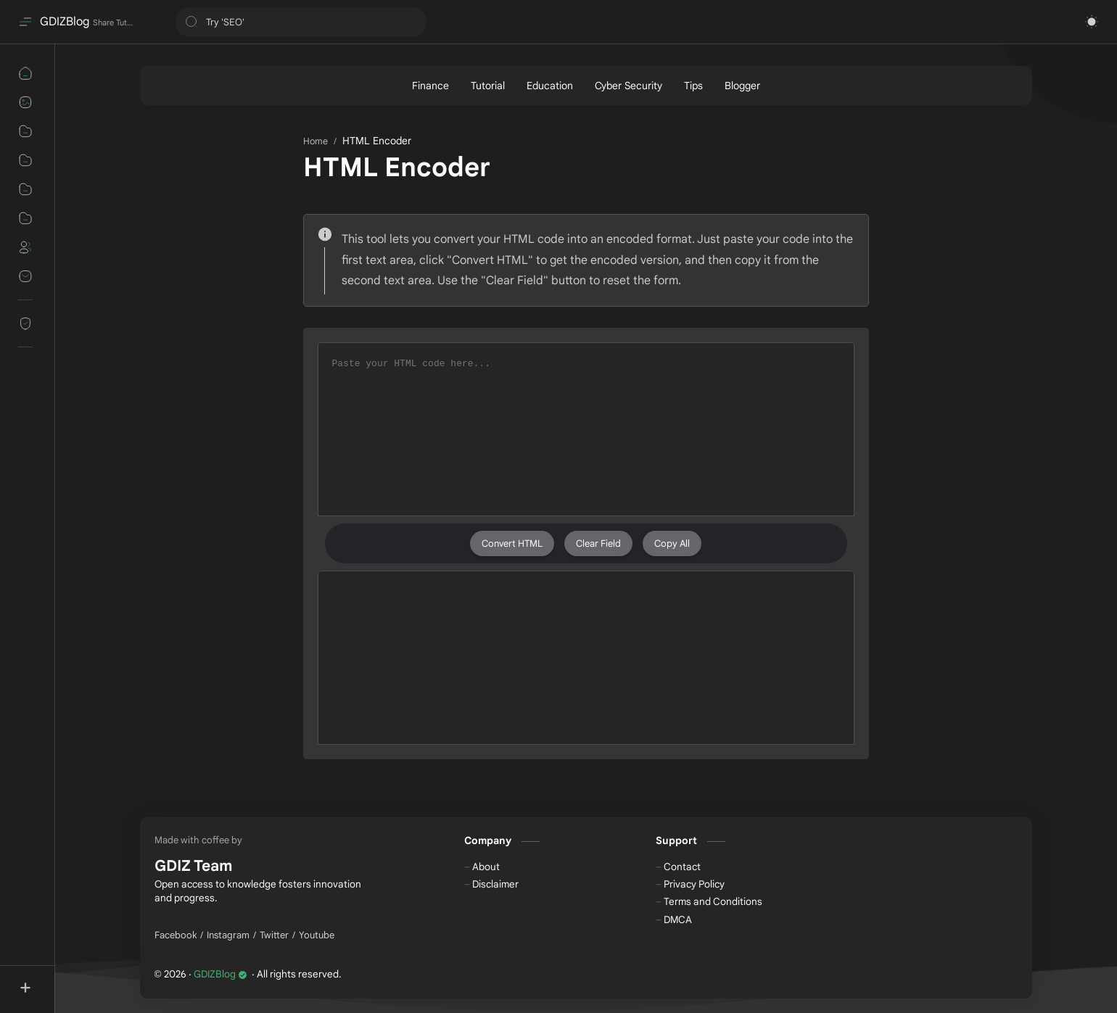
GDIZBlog (64, 22)
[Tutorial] (488, 85)
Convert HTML (512, 543)
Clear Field (598, 543)
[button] (1091, 22)
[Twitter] (274, 935)
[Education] (550, 85)
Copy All (672, 543)
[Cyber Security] (628, 85)
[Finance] (430, 85)
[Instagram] (228, 935)
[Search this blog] (301, 22)
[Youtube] (316, 935)
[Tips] (693, 85)
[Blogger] (742, 85)
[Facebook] (175, 935)
